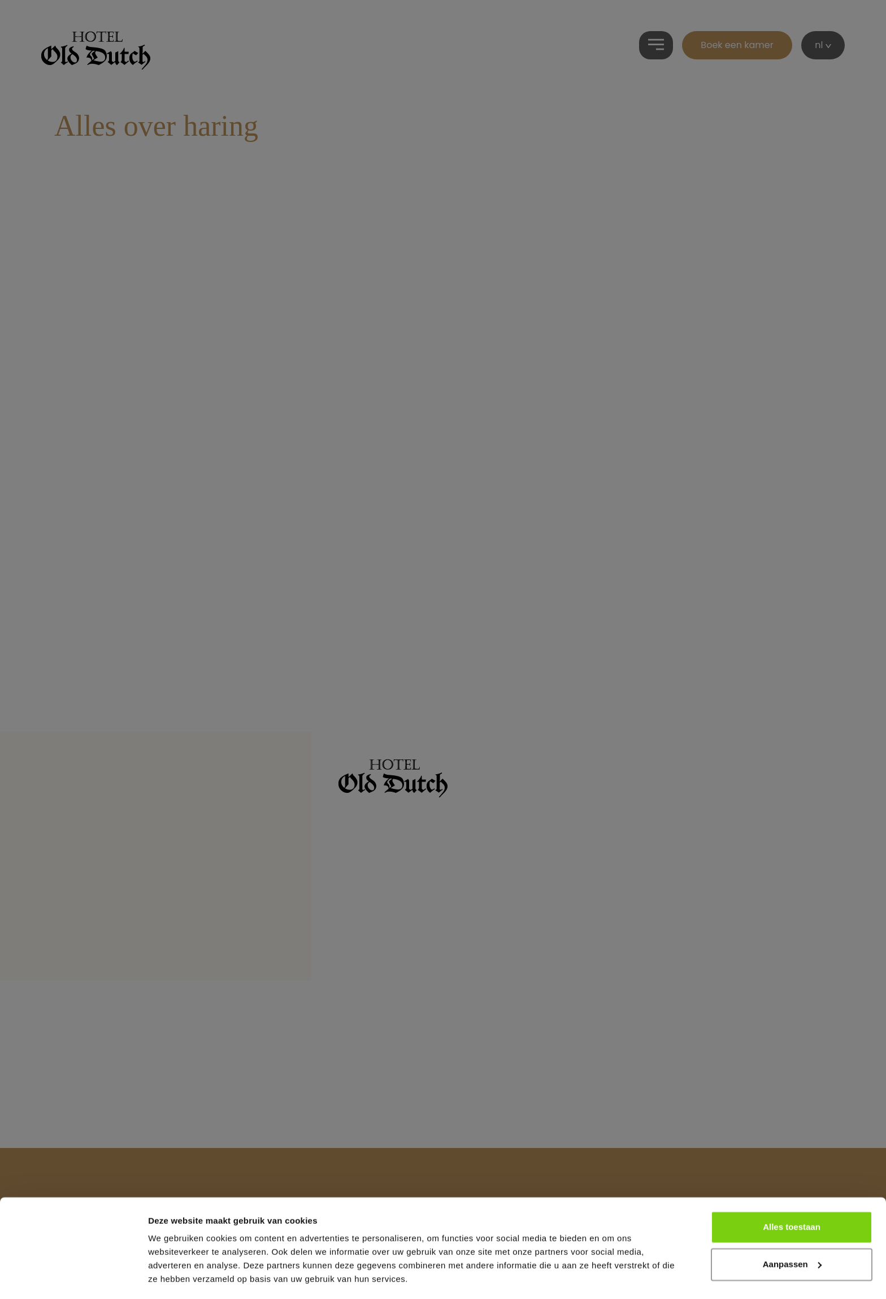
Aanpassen (792, 1230)
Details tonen (175, 1276)
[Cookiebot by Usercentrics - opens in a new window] (73, 1276)
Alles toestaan (791, 1193)
